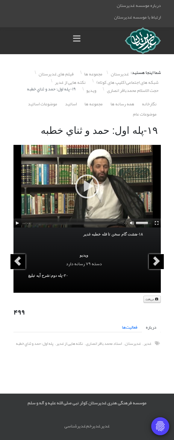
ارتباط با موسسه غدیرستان (137, 17)
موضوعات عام (145, 114)
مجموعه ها (93, 103)
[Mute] (132, 223)
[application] (87, 186)
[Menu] (78, 40)
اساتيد (71, 103)
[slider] (75, 222)
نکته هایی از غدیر (69, 343)
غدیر (147, 343)
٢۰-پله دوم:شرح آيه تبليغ (48, 275)
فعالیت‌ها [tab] (129, 327)
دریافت (152, 299)
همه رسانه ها (122, 103)
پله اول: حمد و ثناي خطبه (34, 343)
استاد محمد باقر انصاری (104, 343)
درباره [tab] (151, 327)
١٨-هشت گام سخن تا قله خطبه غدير (113, 234)
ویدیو (84, 255)
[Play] (17, 223)
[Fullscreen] (156, 223)
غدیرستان (133, 343)
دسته (97, 263)
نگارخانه (149, 103)
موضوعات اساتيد (42, 103)
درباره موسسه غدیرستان (139, 5)
